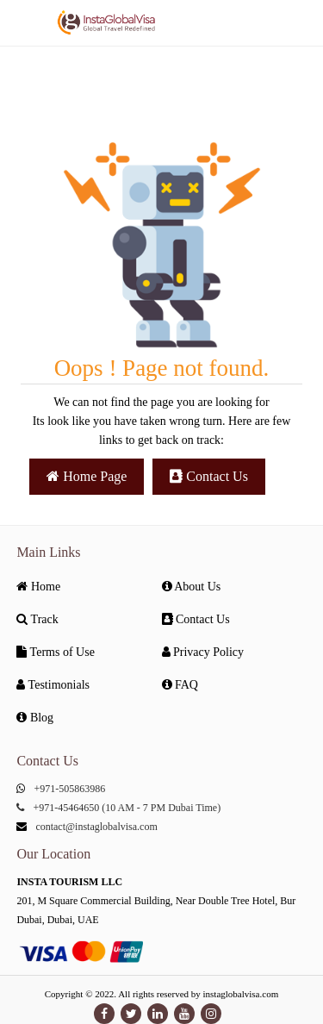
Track (37, 619)
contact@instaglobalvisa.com (96, 827)
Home (38, 586)
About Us (191, 586)
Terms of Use (55, 652)
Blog (34, 717)
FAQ (180, 684)
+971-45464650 (66, 808)
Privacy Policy (203, 652)
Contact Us (209, 476)
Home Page (87, 476)
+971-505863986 (69, 789)
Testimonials (53, 684)
